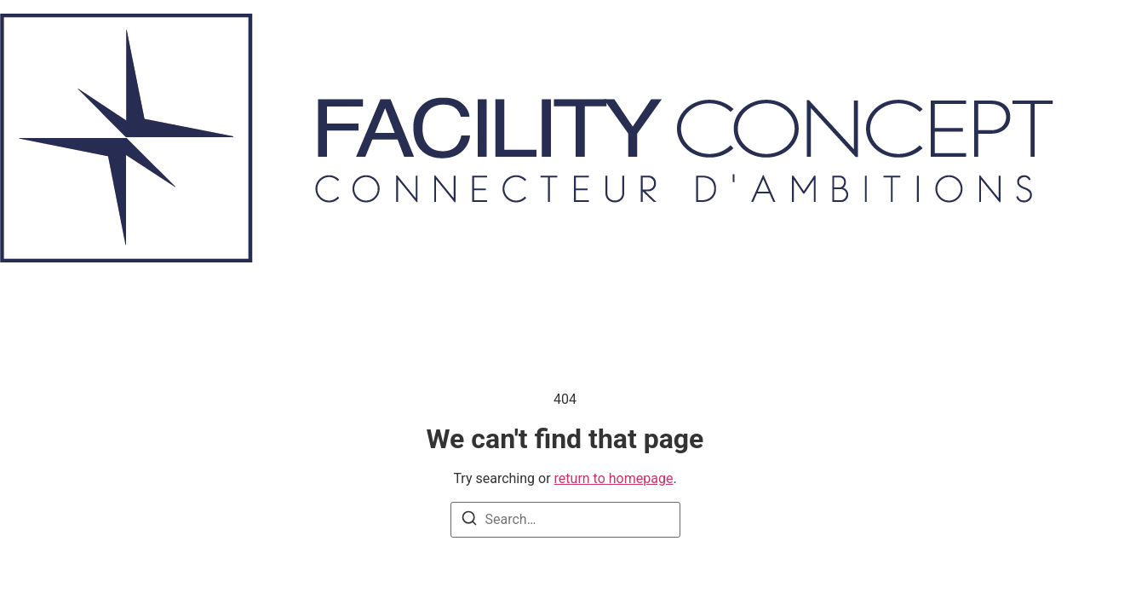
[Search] (469, 521)
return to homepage (614, 478)
